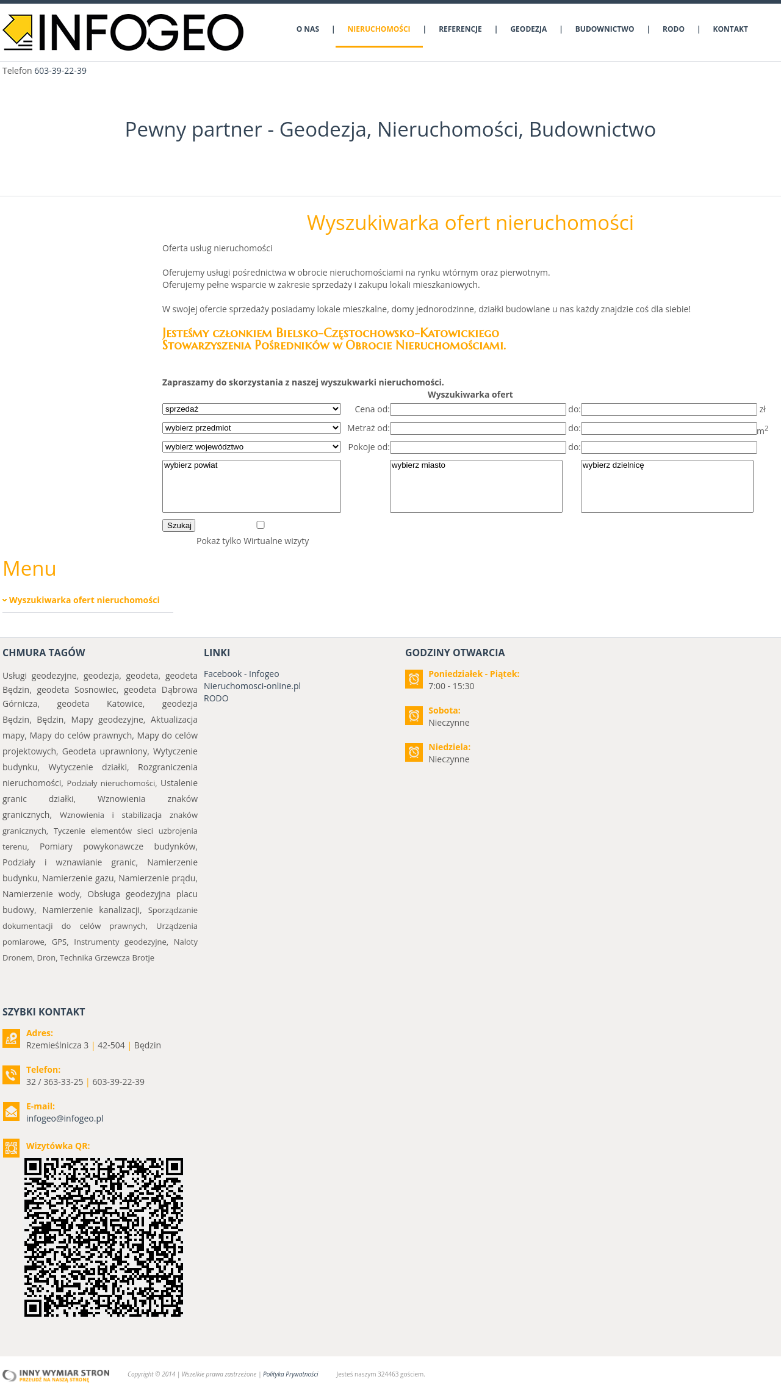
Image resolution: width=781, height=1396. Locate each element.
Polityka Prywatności (290, 1374)
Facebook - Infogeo (241, 673)
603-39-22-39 (60, 70)
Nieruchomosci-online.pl (252, 686)
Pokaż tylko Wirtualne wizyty (252, 540)
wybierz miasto (476, 465)
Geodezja (323, 129)
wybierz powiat (251, 465)
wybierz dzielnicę (667, 465)
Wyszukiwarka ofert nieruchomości (84, 600)
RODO (216, 698)
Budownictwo (593, 129)
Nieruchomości (448, 129)
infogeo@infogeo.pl (65, 1118)
